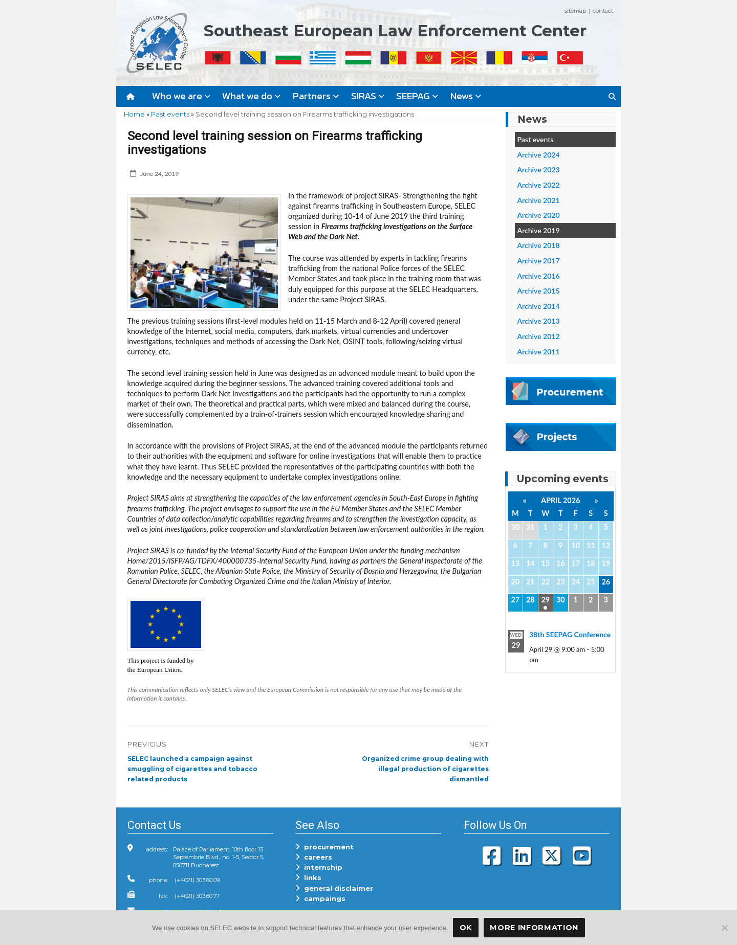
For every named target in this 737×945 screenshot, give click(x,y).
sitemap (575, 10)
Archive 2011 (538, 351)
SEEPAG (417, 95)
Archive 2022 (538, 185)
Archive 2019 (538, 230)
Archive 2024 (538, 154)
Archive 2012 (538, 336)
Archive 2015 (538, 290)
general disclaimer (334, 888)
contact (603, 10)
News (465, 95)
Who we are (181, 95)
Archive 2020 (538, 215)
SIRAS (367, 95)
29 (545, 599)
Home (134, 114)
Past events (170, 114)
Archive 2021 (538, 200)
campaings (320, 898)
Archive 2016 (538, 276)
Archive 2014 (538, 306)
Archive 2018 (538, 245)
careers (313, 857)
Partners (316, 95)
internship (318, 867)
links (308, 877)
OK (466, 927)
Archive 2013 (538, 321)
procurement (324, 847)
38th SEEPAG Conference (570, 634)
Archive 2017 (538, 260)
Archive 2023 (538, 169)
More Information (534, 927)
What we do (251, 95)
